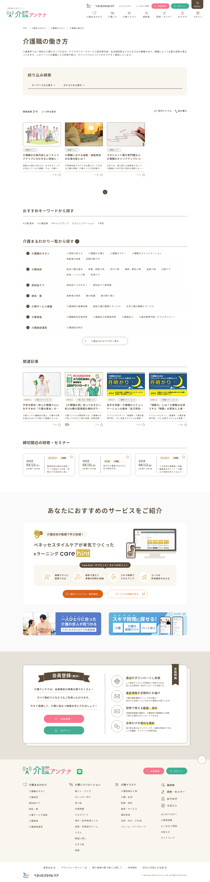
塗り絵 (78, 802)
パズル (78, 832)
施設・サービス (129, 808)
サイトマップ (168, 837)
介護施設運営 (36, 826)
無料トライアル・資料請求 (84, 594)
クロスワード (82, 814)
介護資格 (33, 820)
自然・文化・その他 (131, 820)
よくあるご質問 (143, 6)
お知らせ (165, 831)
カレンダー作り (83, 797)
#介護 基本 (28, 223)
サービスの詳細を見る (127, 594)
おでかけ (169, 799)
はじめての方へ (125, 6)
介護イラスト (125, 784)
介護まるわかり (35, 784)
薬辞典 (168, 785)
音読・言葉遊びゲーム (86, 826)
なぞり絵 (79, 844)
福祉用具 (125, 814)
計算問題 (79, 808)
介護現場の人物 (129, 791)
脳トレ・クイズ (83, 791)
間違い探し (80, 838)
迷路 (77, 850)
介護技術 (33, 797)
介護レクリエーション (85, 784)
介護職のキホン (30, 150)
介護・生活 (127, 797)
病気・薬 (33, 808)
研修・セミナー (173, 791)
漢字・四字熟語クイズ (86, 820)
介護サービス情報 (38, 814)
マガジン (169, 805)
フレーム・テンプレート (133, 826)
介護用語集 (166, 820)
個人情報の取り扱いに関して (107, 867)
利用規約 (132, 867)
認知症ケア (35, 803)
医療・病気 (127, 802)
